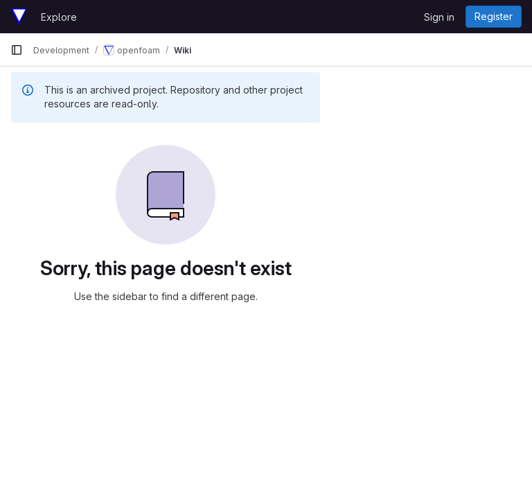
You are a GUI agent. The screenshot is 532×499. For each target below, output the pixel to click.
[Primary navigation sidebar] (17, 50)
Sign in (439, 17)
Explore (59, 17)
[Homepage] (19, 17)
